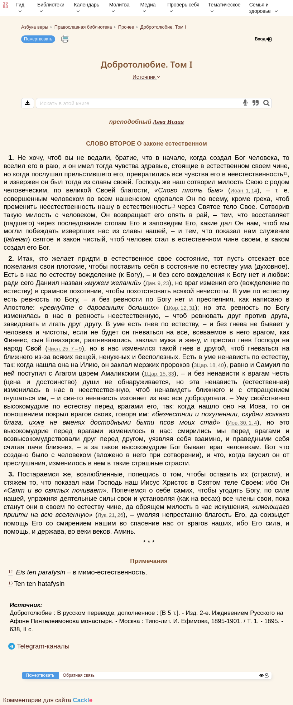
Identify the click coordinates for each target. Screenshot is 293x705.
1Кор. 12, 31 (180, 308)
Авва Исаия (168, 121)
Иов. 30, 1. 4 (242, 423)
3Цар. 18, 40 (209, 365)
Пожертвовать (38, 38)
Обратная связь (79, 675)
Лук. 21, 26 (110, 515)
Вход (263, 39)
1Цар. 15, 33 (159, 374)
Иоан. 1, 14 (243, 190)
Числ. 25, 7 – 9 (64, 349)
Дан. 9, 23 (157, 283)
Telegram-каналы (43, 646)
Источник (146, 77)
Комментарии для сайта (48, 700)
